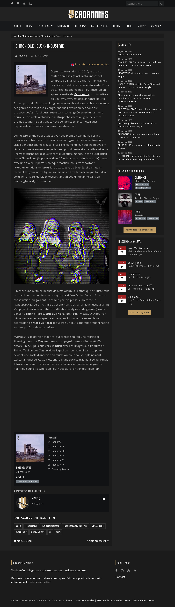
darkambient (38, 532)
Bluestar (140, 215)
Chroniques (63, 26)
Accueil (17, 26)
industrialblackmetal (75, 526)
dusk (18, 526)
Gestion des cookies (144, 600)
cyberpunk (21, 532)
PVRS (137, 195)
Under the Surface (145, 181)
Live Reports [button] (43, 26)
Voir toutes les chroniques (140, 229)
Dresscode (140, 178)
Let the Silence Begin (147, 198)
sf (50, 532)
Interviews (80, 26)
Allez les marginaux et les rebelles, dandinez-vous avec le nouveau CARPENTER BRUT (136, 98)
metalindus (98, 526)
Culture (129, 26)
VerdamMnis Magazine (26, 36)
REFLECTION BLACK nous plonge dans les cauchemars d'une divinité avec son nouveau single (139, 112)
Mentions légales (85, 600)
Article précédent (98, 540)
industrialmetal (50, 526)
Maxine (23, 55)
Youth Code (134, 262)
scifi (58, 532)
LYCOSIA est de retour (129, 54)
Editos (116, 26)
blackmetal (31, 526)
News (29, 26)
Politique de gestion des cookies (114, 600)
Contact (120, 577)
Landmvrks (134, 274)
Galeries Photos (99, 26)
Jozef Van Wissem (138, 248)
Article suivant (23, 540)
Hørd (138, 212)
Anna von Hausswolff (140, 285)
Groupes (142, 26)
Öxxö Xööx (134, 296)
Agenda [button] (155, 26)
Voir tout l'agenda (139, 312)
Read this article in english (92, 64)
